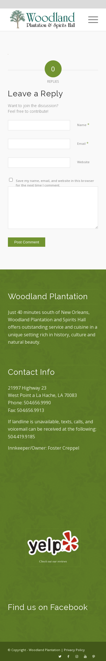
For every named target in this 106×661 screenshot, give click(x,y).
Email (82, 143)
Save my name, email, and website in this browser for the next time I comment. (55, 183)
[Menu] (90, 19)
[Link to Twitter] (60, 656)
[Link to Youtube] (85, 656)
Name (83, 124)
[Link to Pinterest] (94, 656)
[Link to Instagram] (77, 656)
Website (83, 162)
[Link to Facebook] (68, 656)
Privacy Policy (74, 650)
